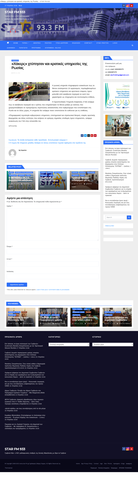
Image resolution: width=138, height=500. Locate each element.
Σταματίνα (23, 150)
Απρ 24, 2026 (46, 323)
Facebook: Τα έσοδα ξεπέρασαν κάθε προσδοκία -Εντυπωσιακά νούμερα (38, 140)
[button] (132, 45)
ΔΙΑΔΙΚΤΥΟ (50, 172)
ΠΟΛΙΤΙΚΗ (48, 43)
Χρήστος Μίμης (26, 323)
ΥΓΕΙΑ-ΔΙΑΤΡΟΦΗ (62, 43)
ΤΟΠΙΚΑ (25, 43)
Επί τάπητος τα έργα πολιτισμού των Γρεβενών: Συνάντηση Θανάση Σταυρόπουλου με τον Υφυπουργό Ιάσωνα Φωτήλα (24, 346)
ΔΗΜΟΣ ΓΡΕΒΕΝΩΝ (45, 315)
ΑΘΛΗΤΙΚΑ (37, 43)
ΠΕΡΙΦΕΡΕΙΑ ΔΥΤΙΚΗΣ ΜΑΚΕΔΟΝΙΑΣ (23, 172)
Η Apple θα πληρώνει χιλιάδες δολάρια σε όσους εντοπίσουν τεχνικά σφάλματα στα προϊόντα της (47, 143)
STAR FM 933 (15, 12)
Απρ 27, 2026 (14, 323)
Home (15, 43)
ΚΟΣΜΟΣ (11, 172)
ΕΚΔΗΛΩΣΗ (76, 43)
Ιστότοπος (10, 271)
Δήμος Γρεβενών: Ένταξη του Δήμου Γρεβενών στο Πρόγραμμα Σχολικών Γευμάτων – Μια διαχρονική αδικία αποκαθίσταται (25, 393)
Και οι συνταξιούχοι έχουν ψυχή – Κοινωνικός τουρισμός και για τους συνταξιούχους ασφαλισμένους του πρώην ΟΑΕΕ (24, 384)
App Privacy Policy (86, 463)
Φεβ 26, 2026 (14, 183)
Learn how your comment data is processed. (53, 289)
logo (115, 43)
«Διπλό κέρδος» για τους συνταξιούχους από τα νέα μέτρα (25, 408)
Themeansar (8, 468)
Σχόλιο (10, 206)
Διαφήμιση (11, 48)
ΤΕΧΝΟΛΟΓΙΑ (15, 60)
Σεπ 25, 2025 (77, 183)
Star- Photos (102, 43)
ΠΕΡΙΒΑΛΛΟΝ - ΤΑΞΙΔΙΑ (14, 312)
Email (9, 259)
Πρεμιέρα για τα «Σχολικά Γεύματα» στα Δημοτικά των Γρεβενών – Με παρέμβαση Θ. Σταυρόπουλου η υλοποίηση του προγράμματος (23, 426)
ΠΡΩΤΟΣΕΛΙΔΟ (12, 175)
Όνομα (10, 246)
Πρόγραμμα (36, 48)
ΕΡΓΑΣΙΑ (118, 312)
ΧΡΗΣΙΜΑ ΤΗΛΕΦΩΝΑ (125, 468)
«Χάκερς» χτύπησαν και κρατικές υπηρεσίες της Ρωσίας (49, 65)
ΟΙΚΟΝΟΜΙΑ (82, 172)
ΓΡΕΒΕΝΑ (43, 172)
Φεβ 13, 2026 (46, 183)
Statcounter (109, 226)
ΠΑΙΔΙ (85, 309)
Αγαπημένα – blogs (53, 48)
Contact (88, 43)
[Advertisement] (57, 485)
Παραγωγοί (23, 48)
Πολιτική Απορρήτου (104, 468)
